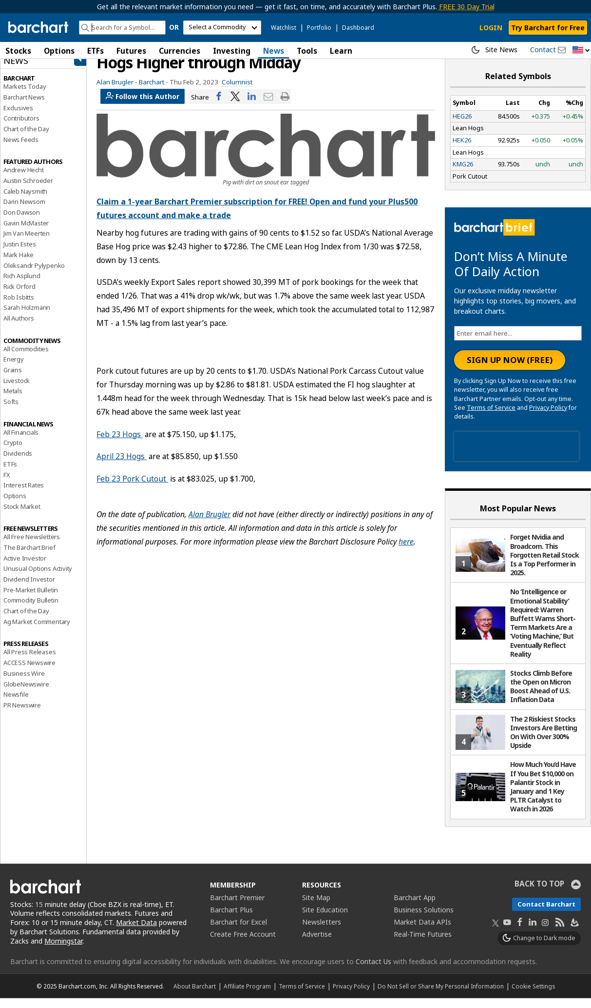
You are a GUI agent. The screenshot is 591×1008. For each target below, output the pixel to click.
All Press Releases (29, 662)
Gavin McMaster (26, 232)
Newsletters (321, 931)
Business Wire (23, 683)
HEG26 (462, 125)
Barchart (151, 91)
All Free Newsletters (31, 547)
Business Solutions (424, 919)
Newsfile (15, 704)
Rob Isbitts (18, 306)
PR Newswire (22, 714)
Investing (231, 50)
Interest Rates (23, 494)
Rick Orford (19, 296)
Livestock (16, 390)
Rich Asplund (21, 285)
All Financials (20, 442)
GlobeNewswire (26, 693)
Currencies (179, 50)
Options (59, 50)
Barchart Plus (231, 919)
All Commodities (26, 358)
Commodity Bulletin (30, 610)
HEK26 (462, 149)
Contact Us (373, 971)
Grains (12, 379)
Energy (13, 369)
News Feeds (20, 149)
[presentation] (516, 456)
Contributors (21, 128)
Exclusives (18, 117)
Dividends (17, 463)
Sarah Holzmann (26, 317)
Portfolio (319, 27)
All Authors (18, 327)
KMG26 (463, 174)
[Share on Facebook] (219, 106)
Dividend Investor (29, 589)
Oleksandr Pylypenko (34, 275)
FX (6, 484)
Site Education (325, 919)
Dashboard (358, 27)
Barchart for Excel (238, 931)
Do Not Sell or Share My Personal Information (441, 996)
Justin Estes (19, 253)
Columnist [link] (237, 91)
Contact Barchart (546, 913)
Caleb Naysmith (25, 201)
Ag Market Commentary (36, 631)
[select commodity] (222, 27)
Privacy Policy (548, 417)
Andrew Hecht (23, 180)
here (406, 551)
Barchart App (415, 907)
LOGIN (490, 27)
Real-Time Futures (423, 943)
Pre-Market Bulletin (30, 599)
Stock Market (21, 516)
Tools (307, 50)
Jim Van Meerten (26, 243)
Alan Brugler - (116, 91)
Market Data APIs (422, 931)
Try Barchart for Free (548, 27)
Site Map (316, 907)
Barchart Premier (237, 907)
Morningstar (63, 950)
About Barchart (194, 996)
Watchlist (283, 27)
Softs (11, 411)
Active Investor (24, 568)
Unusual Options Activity (37, 578)
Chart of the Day (26, 138)
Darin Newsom (24, 211)
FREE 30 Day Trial (467, 6)
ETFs (95, 50)
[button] (581, 50)
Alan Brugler (209, 524)
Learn (341, 50)
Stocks (18, 50)
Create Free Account (243, 943)
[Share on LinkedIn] (252, 106)
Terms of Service (491, 417)
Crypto (12, 452)
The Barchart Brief (29, 557)
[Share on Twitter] (235, 106)
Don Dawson (21, 222)
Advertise (317, 943)
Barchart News (23, 106)
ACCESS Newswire (29, 672)
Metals (12, 401)
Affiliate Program (247, 996)
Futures (131, 50)
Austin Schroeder (28, 190)
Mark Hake (18, 264)
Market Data (136, 932)
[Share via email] (268, 106)
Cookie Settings (533, 996)
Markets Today (24, 96)
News (273, 50)
